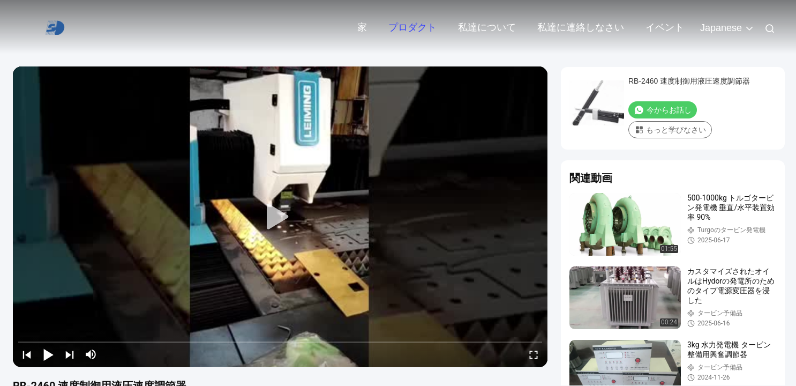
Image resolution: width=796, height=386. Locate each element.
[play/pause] (48, 354)
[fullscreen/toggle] (533, 354)
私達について (487, 27)
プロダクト (412, 27)
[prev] (26, 354)
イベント (664, 27)
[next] (69, 354)
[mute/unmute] (91, 354)
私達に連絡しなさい (580, 27)
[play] (280, 217)
